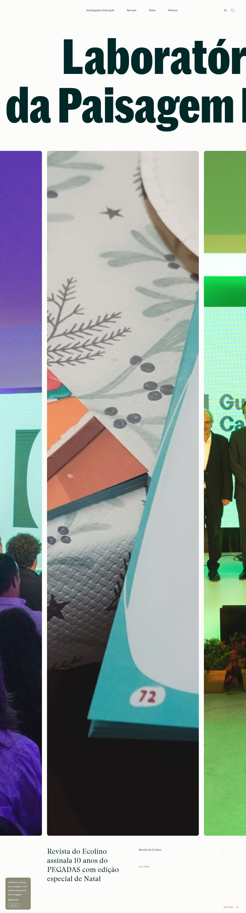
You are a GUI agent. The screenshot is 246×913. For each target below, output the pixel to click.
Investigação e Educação (100, 10)
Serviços (131, 10)
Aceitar (14, 905)
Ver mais (231, 907)
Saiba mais (13, 899)
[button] (223, 850)
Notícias (173, 10)
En (225, 10)
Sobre (152, 10)
